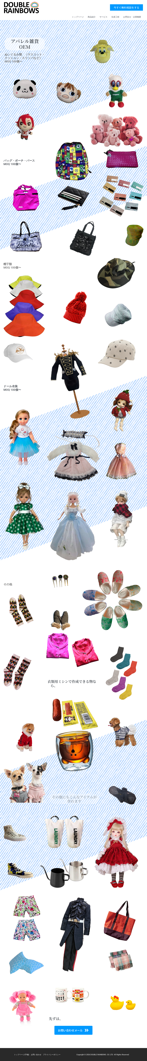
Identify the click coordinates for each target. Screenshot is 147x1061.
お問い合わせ (36, 1055)
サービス (103, 17)
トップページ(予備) (21, 1055)
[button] (126, 7)
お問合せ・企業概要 (132, 17)
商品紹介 (92, 17)
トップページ (78, 17)
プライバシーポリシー (51, 1055)
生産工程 (115, 17)
